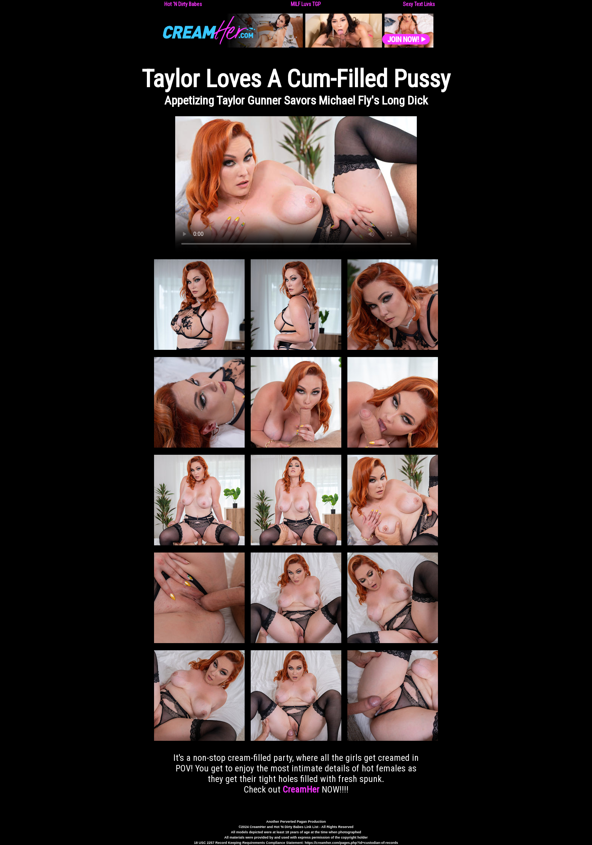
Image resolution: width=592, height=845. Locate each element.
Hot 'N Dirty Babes (183, 4)
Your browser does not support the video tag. (296, 184)
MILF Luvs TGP (306, 4)
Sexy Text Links (419, 4)
